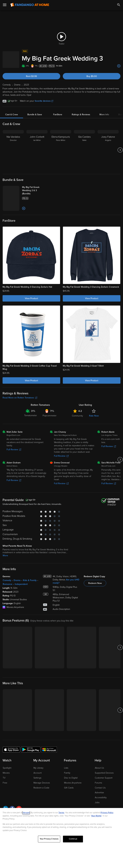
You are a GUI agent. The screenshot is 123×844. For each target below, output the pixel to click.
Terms (61, 812)
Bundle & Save (34, 114)
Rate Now (94, 415)
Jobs (97, 802)
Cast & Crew (11, 114)
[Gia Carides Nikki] (84, 150)
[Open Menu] (4, 5)
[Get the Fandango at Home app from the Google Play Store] (31, 749)
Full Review (14, 449)
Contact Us (100, 787)
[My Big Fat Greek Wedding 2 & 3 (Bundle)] (34, 190)
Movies (6, 772)
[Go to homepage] (29, 5)
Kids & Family (30, 580)
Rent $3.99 (31, 76)
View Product (31, 298)
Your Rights (96, 816)
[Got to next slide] (120, 150)
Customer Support (103, 777)
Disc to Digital (71, 777)
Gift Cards (69, 787)
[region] (61, 826)
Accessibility (101, 797)
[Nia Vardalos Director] (13, 150)
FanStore (57, 114)
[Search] (119, 5)
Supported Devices (104, 772)
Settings (37, 777)
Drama (17, 580)
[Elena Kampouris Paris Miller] (60, 150)
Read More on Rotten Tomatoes (20, 397)
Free (5, 782)
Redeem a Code (41, 787)
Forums (98, 782)
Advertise (99, 792)
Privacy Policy (107, 812)
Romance (7, 584)
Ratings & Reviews (81, 114)
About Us (99, 768)
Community (77, 415)
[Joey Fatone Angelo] (108, 150)
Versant (26, 812)
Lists (66, 768)
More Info (104, 114)
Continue (73, 839)
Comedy (7, 580)
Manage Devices (41, 782)
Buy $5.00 (91, 76)
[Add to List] (118, 66)
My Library (38, 768)
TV (4, 777)
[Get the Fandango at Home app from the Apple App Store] (11, 749)
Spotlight (7, 768)
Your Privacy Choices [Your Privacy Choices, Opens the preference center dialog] (49, 839)
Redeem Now (95, 583)
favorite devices (44, 101)
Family (67, 772)
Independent (21, 584)
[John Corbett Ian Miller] (37, 150)
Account (37, 772)
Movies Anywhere (73, 782)
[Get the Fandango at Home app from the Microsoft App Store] (49, 749)
